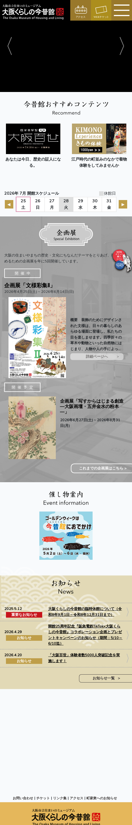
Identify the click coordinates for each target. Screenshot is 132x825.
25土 (23, 204)
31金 (109, 204)
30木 (94, 204)
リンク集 (60, 798)
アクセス (76, 798)
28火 (66, 204)
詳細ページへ (97, 356)
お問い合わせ (23, 798)
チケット (43, 798)
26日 (37, 204)
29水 (80, 204)
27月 (51, 204)
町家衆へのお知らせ (101, 798)
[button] (10, 46)
